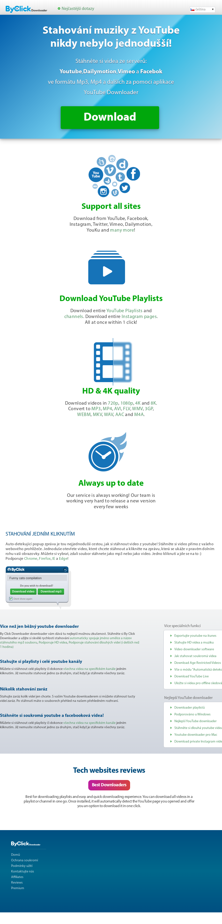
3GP (149, 409)
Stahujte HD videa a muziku (194, 642)
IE (53, 559)
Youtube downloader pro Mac (195, 735)
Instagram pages (139, 316)
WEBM (84, 414)
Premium (17, 888)
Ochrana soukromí (24, 860)
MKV (97, 414)
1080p (126, 403)
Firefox (45, 559)
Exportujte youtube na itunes (195, 636)
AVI (117, 409)
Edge (63, 559)
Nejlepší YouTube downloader (195, 721)
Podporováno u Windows (192, 714)
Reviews (17, 883)
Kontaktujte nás (22, 871)
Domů (15, 855)
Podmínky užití (21, 866)
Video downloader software (194, 649)
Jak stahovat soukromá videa (195, 656)
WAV (108, 414)
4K (138, 403)
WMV (137, 409)
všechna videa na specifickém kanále (89, 669)
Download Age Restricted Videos (197, 663)
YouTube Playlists (124, 311)
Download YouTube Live (191, 676)
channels (73, 316)
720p (113, 403)
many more (122, 230)
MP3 (96, 409)
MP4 (107, 409)
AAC (119, 414)
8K (153, 403)
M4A (139, 414)
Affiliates (17, 877)
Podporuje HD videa (53, 642)
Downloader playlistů (189, 708)
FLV (126, 409)
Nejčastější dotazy (78, 9)
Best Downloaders (109, 785)
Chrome (30, 559)
